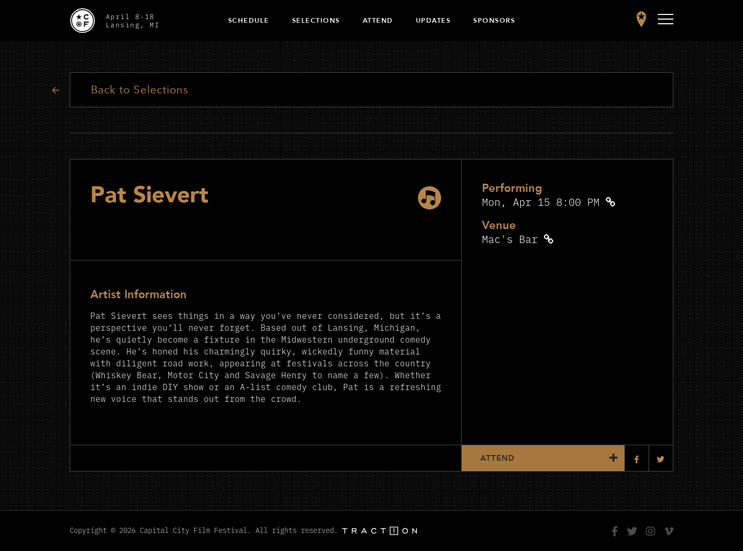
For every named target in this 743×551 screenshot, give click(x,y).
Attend (378, 20)
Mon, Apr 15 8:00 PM (541, 201)
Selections (316, 20)
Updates (433, 20)
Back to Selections (139, 90)
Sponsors (494, 20)
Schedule (248, 20)
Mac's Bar (510, 239)
